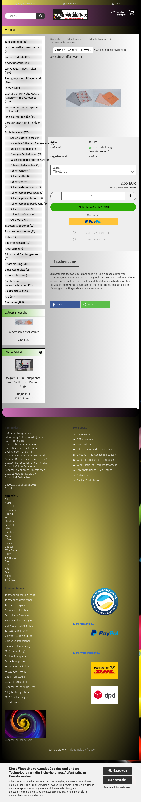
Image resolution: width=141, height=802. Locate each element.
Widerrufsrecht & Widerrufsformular (97, 465)
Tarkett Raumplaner (16, 630)
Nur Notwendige (117, 779)
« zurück (60, 50)
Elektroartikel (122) (16, 291)
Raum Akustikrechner (17, 610)
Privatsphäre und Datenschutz (94, 449)
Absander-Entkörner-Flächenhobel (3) (26, 143)
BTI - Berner (12, 550)
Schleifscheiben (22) (22, 209)
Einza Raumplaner (15, 661)
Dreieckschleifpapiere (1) (25, 148)
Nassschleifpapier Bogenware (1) (26, 159)
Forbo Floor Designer (17, 615)
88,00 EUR (23, 394)
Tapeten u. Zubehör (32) (19, 225)
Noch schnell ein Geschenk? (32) (22, 49)
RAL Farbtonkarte (15, 440)
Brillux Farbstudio (15, 676)
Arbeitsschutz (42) (16, 275)
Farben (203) (12, 88)
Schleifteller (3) (19, 220)
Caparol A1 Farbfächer (17, 477)
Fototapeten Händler (17, 666)
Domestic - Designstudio (19, 625)
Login (116, 3)
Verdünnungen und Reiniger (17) (22, 124)
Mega (8, 535)
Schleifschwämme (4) (22, 214)
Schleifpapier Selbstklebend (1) (26, 203)
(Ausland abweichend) (99, 151)
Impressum (83, 434)
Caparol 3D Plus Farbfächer (20, 466)
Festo (8, 572)
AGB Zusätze (84, 444)
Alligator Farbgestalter (18, 692)
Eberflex (9, 521)
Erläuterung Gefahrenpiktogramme (25, 437)
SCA (7, 565)
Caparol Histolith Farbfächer (21, 473)
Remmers (10, 510)
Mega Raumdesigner (16, 651)
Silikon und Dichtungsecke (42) (21, 256)
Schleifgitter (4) (19, 181)
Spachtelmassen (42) (17, 243)
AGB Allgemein (85, 439)
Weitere (10, 30)
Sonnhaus (10, 557)
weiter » (73, 50)
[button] (55, 196)
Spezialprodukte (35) (17, 269)
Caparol (9, 506)
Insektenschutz (13, 702)
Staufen (9, 532)
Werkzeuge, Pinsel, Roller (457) (20, 70)
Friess (8, 528)
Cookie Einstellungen (89, 480)
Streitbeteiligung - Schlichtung (94, 470)
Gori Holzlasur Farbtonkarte (21, 444)
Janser (8, 543)
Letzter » (86, 50)
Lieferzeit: (56, 147)
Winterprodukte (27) (17, 57)
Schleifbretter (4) (20, 176)
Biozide (9, 488)
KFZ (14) (10, 296)
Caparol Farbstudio (16, 681)
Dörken (9, 539)
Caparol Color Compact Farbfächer (25, 470)
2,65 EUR (23, 340)
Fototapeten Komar (16, 671)
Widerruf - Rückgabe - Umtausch (96, 459)
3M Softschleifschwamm (23, 332)
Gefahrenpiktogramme (18, 433)
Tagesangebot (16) (16, 41)
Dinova (9, 513)
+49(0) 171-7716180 (25, 3)
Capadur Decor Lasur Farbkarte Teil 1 (26, 455)
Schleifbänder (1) (20, 170)
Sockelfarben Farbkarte (18, 451)
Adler (8, 576)
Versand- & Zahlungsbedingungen (96, 454)
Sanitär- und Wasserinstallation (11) (19, 283)
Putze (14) (11, 237)
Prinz (8, 554)
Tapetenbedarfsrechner (18, 600)
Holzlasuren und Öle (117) (20, 117)
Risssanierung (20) (16, 264)
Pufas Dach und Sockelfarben (22, 448)
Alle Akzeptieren (117, 770)
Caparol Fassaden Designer (20, 687)
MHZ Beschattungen (16, 697)
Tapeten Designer (15, 605)
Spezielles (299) (14, 302)
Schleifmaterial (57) (17, 132)
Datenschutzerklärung (30, 795)
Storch (8, 561)
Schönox (10, 579)
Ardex (8, 503)
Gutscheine (83, 475)
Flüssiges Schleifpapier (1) (25, 154)
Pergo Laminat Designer (19, 620)
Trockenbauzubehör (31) (20, 231)
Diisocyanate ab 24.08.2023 (20, 484)
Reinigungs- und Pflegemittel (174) (23, 80)
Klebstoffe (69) (14, 248)
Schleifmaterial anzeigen (24, 138)
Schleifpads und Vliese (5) (25, 187)
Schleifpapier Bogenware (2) (26, 192)
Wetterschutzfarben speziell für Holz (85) (22, 109)
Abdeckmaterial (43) (17, 63)
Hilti (7, 568)
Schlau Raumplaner (16, 656)
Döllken (9, 546)
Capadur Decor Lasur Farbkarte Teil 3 (26, 462)
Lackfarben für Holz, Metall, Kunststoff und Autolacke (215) (22, 97)
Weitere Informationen (117, 787)
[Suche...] (40, 16)
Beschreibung (64, 261)
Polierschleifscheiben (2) (24, 165)
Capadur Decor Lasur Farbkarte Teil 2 (26, 459)
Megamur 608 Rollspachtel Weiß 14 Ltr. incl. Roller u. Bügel (23, 382)
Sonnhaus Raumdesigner (19, 646)
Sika (7, 499)
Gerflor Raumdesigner (17, 641)
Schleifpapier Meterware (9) (26, 198)
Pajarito (9, 524)
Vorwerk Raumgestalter (18, 635)
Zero (7, 517)
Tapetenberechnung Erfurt (20, 595)
